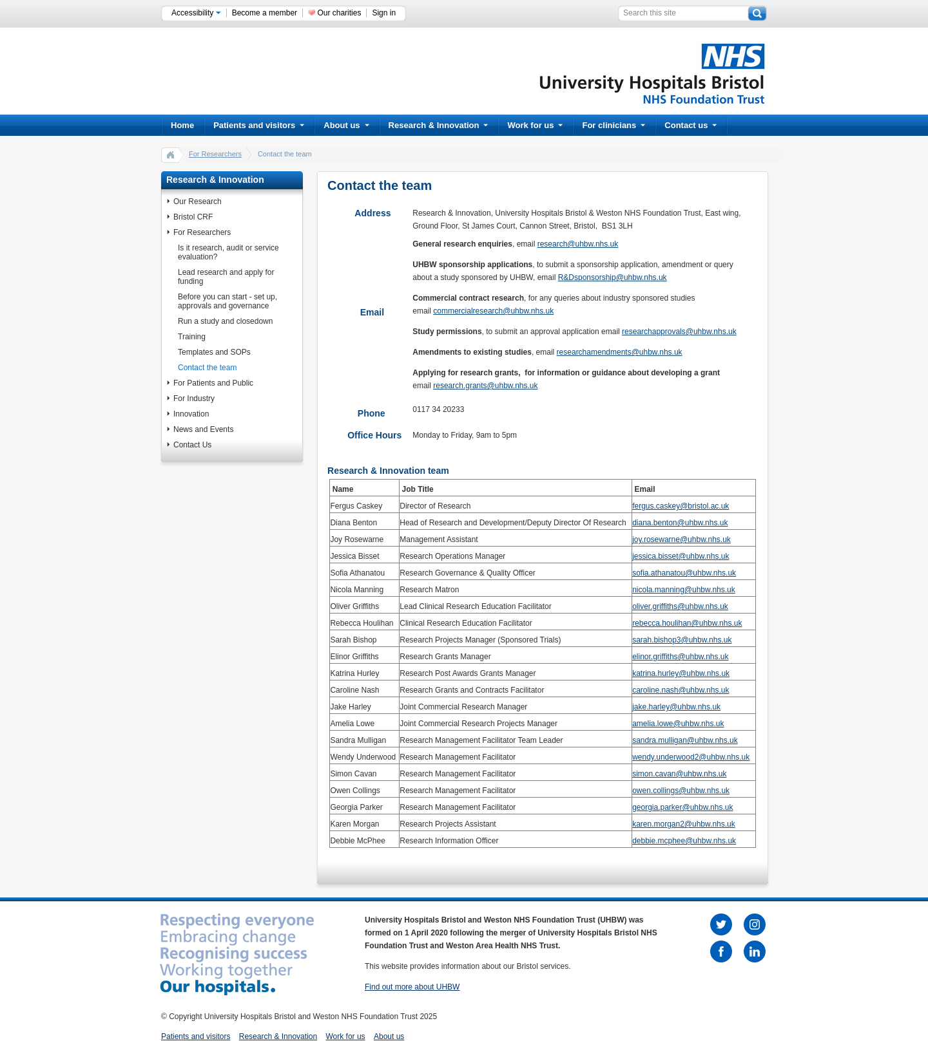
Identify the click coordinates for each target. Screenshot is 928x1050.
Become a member (264, 12)
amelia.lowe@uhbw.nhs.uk (678, 723)
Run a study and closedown (225, 321)
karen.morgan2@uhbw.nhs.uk (683, 824)
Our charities (339, 12)
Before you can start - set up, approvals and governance (227, 301)
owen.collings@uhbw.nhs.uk (681, 790)
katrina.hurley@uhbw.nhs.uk (681, 673)
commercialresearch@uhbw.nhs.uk (493, 310)
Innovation (191, 413)
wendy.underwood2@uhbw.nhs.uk (690, 757)
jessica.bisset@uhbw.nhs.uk (680, 556)
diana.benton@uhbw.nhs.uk (680, 522)
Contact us (690, 125)
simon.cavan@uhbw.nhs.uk (679, 773)
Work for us (535, 125)
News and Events (203, 429)
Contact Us (192, 444)
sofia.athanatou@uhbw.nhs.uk (684, 572)
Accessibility (196, 12)
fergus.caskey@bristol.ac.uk (680, 506)
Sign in (384, 12)
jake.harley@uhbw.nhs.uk (676, 706)
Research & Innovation (438, 125)
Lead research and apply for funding (226, 277)
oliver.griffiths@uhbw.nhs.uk (680, 606)
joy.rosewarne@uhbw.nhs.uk (681, 539)
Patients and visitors (258, 125)
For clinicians (613, 125)
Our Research (197, 201)
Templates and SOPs (214, 352)
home (171, 154)
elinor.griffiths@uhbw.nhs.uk (680, 656)
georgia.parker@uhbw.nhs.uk (682, 807)
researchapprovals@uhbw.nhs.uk (679, 331)
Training (192, 336)
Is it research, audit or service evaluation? (228, 252)
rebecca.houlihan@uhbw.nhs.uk (687, 623)
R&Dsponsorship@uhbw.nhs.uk (612, 277)
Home (182, 125)
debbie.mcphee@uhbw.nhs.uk (684, 840)
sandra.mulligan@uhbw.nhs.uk (685, 740)
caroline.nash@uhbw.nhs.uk (680, 690)
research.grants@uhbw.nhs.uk (485, 385)
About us (346, 125)
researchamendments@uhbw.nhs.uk (619, 352)
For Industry (194, 398)
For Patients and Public (213, 383)
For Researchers (215, 154)
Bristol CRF (193, 216)
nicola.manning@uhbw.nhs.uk (683, 589)
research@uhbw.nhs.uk (578, 243)
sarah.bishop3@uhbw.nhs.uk (681, 639)
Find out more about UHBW (412, 986)
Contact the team (207, 367)
